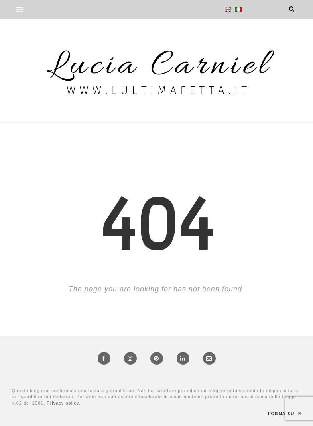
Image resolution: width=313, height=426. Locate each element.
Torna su (284, 413)
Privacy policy (63, 403)
